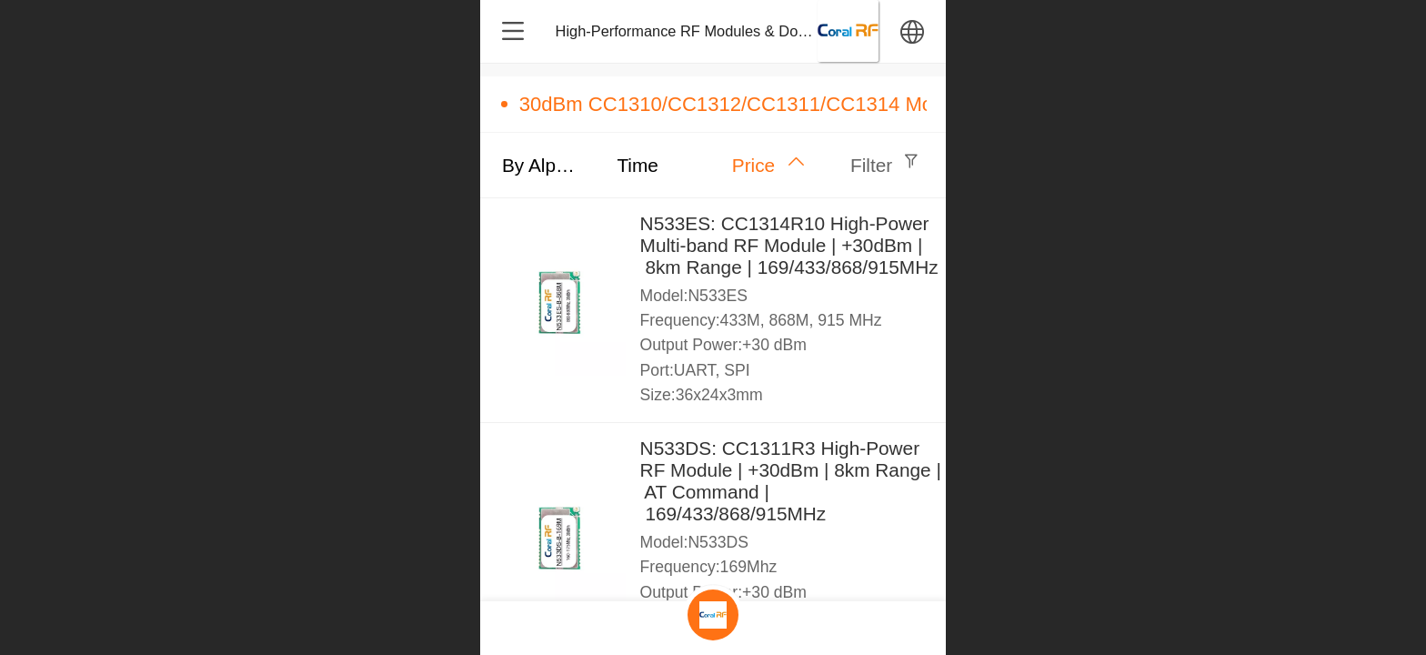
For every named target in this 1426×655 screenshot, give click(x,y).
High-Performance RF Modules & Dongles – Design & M (742, 31)
